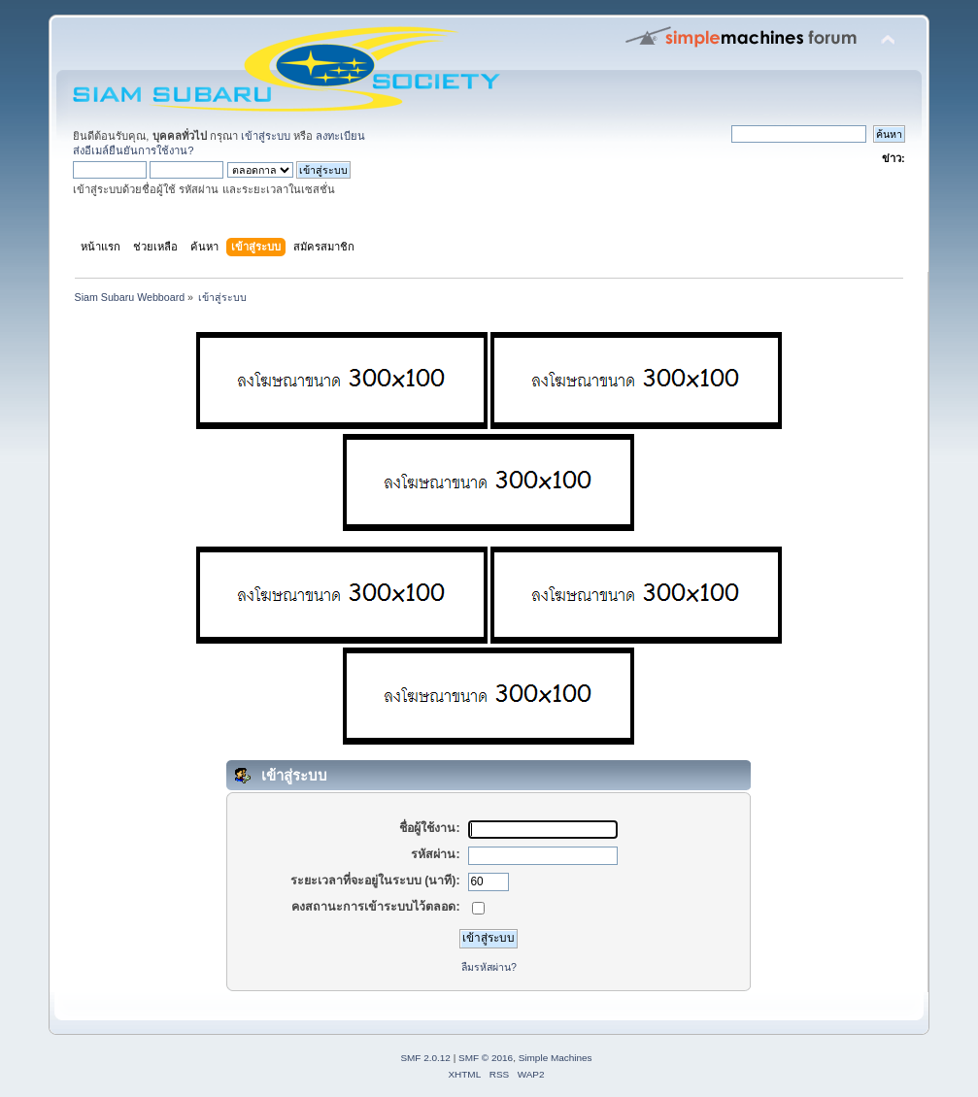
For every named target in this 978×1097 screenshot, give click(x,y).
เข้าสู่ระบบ (265, 136)
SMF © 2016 (485, 1057)
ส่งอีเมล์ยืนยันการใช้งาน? (133, 150)
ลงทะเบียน (340, 136)
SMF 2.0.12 (425, 1057)
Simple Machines (555, 1057)
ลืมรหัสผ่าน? (489, 967)
